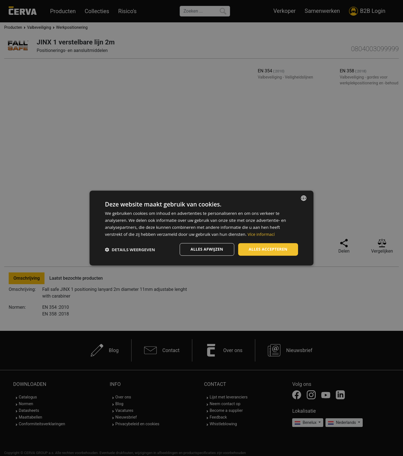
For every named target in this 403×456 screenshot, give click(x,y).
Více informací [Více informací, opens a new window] (261, 234)
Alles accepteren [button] (267, 249)
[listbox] (303, 198)
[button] (130, 249)
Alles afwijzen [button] (206, 249)
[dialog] (201, 228)
